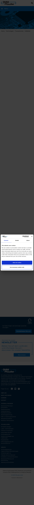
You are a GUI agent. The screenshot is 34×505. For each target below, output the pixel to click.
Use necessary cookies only (17, 267)
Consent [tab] (6, 240)
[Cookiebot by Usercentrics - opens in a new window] (22, 236)
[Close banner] (31, 236)
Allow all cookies (17, 262)
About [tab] (28, 240)
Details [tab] (17, 240)
